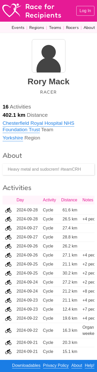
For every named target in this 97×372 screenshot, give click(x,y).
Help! (89, 365)
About (89, 27)
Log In (85, 11)
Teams (55, 27)
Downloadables (26, 365)
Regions (36, 27)
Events (18, 27)
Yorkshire (13, 137)
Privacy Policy (56, 365)
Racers (72, 27)
